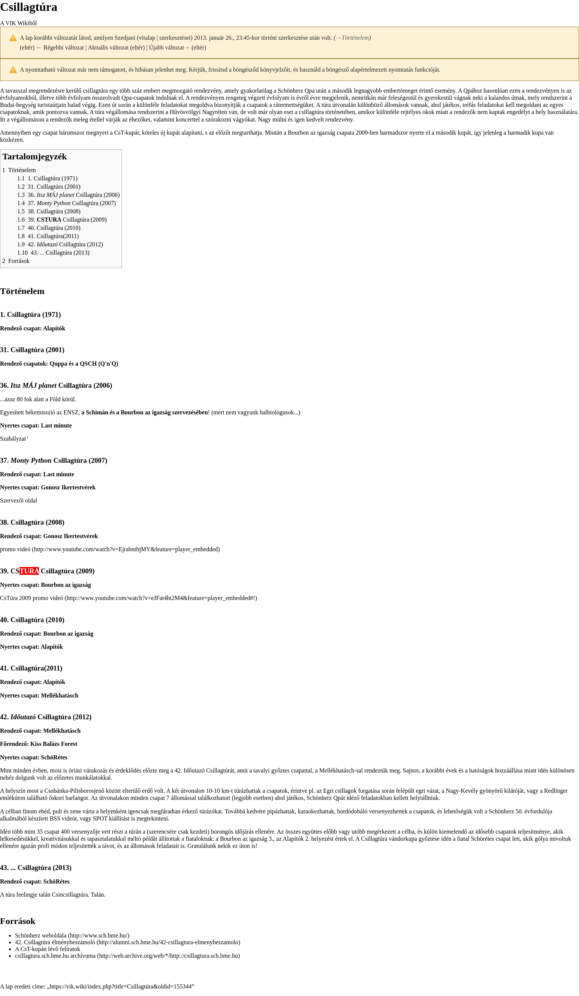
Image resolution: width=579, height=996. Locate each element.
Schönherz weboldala (40, 935)
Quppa (58, 363)
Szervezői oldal (18, 500)
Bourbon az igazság (311, 132)
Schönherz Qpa (296, 90)
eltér (27, 47)
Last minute (56, 425)
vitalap (147, 37)
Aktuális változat (108, 47)
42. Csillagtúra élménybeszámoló (55, 942)
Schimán (97, 412)
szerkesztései (175, 37)
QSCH (88, 363)
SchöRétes (54, 757)
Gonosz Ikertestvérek (68, 487)
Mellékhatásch (59, 695)
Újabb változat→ (169, 47)
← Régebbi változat (60, 47)
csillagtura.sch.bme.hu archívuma (55, 955)
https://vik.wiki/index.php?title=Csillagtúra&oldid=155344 (120, 986)
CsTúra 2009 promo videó (31, 598)
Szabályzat (13, 438)
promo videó (15, 549)
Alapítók (54, 328)
